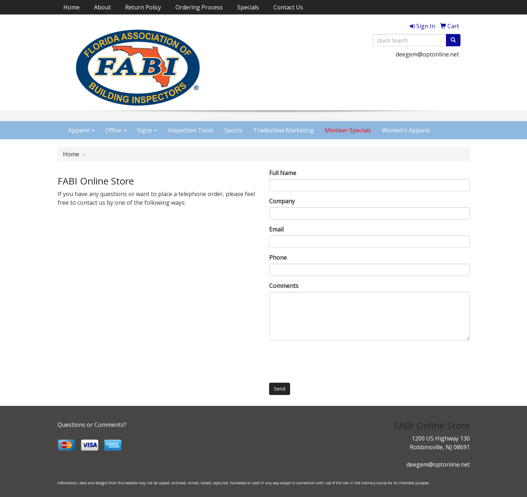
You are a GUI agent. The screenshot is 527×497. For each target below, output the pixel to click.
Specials (248, 7)
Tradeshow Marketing (283, 130)
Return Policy (143, 7)
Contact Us (288, 7)
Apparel (81, 130)
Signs (147, 130)
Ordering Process (199, 7)
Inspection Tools (190, 130)
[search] (453, 40)
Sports (233, 130)
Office (116, 130)
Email (276, 229)
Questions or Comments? (92, 425)
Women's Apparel (406, 130)
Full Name (282, 173)
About (102, 7)
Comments (283, 286)
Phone (278, 258)
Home (71, 7)
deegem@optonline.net (427, 54)
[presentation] (324, 360)
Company (282, 201)
